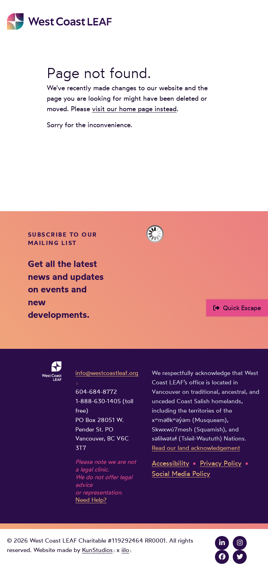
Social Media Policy (181, 474)
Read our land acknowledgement (196, 447)
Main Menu (256, 20)
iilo (125, 549)
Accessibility (170, 463)
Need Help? (90, 499)
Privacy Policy (220, 463)
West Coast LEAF (59, 21)
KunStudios (97, 549)
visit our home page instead (134, 109)
